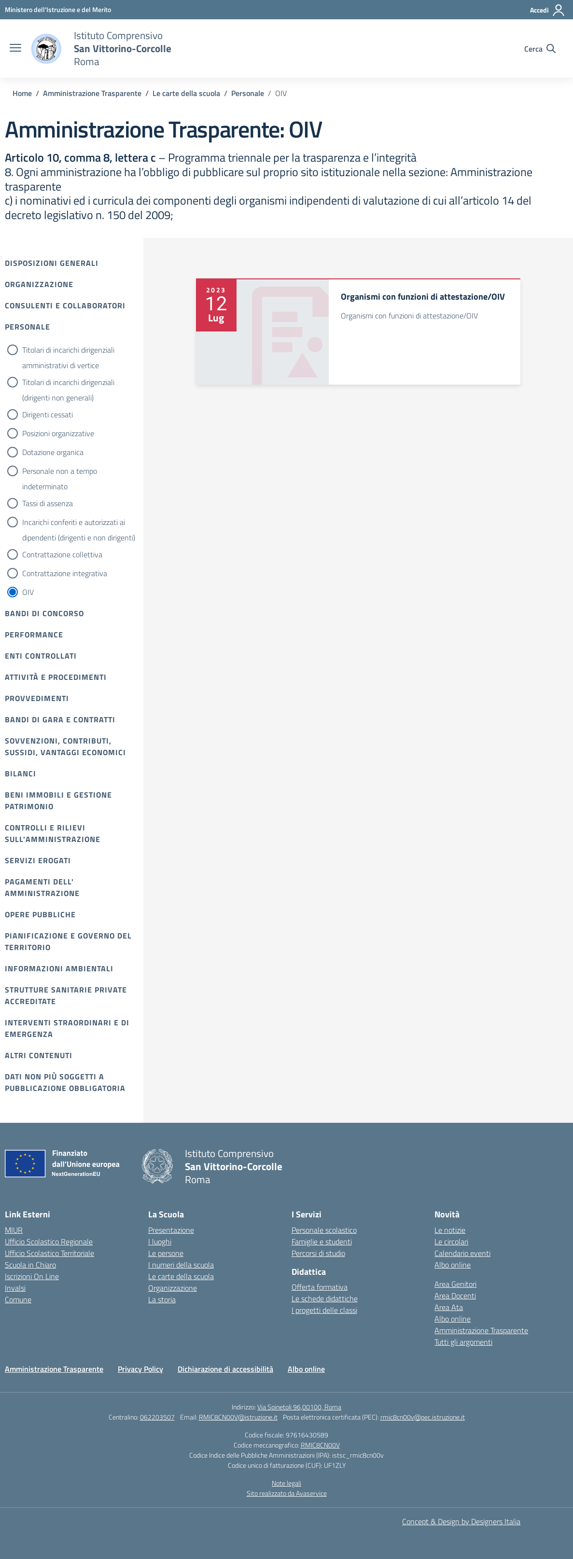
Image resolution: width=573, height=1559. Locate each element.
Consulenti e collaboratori (65, 305)
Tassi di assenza (47, 503)
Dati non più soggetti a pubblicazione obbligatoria (65, 1082)
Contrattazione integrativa (64, 573)
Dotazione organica (53, 452)
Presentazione (171, 1230)
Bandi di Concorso (44, 613)
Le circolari (451, 1241)
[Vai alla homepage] (46, 48)
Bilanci (20, 773)
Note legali (286, 1483)
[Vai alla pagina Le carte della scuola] (186, 93)
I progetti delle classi (324, 1310)
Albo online (452, 1264)
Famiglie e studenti (322, 1241)
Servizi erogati (38, 860)
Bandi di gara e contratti (60, 719)
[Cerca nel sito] (540, 48)
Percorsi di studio (318, 1253)
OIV (28, 592)
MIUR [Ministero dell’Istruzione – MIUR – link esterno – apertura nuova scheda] (14, 1230)
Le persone (165, 1253)
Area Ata (448, 1307)
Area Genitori (455, 1284)
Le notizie (449, 1230)
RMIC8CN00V (320, 1445)
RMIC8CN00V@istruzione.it (238, 1417)
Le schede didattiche (325, 1298)
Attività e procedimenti (56, 677)
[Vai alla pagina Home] (22, 93)
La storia (162, 1299)
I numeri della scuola (181, 1264)
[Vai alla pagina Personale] (247, 93)
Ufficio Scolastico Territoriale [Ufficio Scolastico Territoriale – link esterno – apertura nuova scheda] (49, 1253)
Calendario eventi (462, 1253)
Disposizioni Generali (51, 263)
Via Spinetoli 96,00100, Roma (299, 1407)
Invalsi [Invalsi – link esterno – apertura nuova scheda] (15, 1288)
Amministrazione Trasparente (481, 1330)
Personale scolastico (324, 1230)
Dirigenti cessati (47, 414)
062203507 (157, 1417)
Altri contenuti (38, 1055)
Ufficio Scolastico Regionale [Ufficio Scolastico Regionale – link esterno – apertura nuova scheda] (49, 1241)
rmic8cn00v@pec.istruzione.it (422, 1417)
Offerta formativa (320, 1287)
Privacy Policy (140, 1369)
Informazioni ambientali (59, 968)
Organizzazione (39, 284)
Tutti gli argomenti (463, 1342)
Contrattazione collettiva (62, 554)
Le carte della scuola (181, 1276)
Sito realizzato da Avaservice (287, 1493)
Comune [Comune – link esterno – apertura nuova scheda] (18, 1299)
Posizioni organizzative (58, 433)
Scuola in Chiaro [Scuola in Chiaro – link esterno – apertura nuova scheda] (30, 1264)
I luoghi (159, 1241)
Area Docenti (455, 1295)
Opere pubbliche (40, 914)
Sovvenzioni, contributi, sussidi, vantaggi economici (65, 746)
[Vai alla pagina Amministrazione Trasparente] (92, 93)
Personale (27, 326)
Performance (34, 634)
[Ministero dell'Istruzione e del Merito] (58, 9)
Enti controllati (41, 656)
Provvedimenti (37, 698)
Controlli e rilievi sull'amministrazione (52, 833)
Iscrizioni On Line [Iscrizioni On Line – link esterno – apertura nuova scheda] (32, 1276)
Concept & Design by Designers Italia (461, 1521)
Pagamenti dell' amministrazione (42, 887)
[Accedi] (547, 10)
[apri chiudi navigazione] (15, 49)
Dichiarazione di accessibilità (225, 1369)
